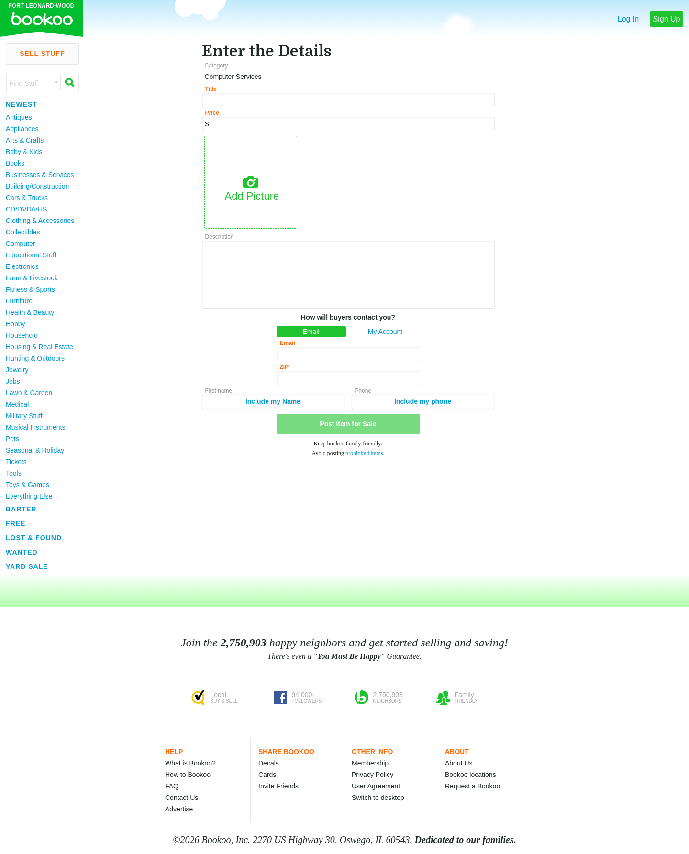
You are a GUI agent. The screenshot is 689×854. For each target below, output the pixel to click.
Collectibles (23, 232)
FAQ (171, 786)
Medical (17, 404)
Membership (370, 763)
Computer (20, 243)
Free (15, 523)
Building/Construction (37, 186)
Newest (21, 104)
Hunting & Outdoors (35, 358)
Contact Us (181, 797)
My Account (385, 331)
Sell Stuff (42, 53)
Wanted (22, 552)
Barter (21, 509)
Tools (14, 473)
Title (211, 89)
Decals (268, 763)
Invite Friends (278, 786)
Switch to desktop (378, 797)
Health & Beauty (30, 312)
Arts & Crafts (25, 140)
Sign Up (666, 19)
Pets (12, 439)
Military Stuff (24, 416)
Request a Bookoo (472, 786)
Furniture (19, 301)
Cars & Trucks (27, 197)
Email (310, 331)
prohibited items (364, 453)
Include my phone (422, 401)
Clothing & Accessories (40, 220)
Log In (628, 19)
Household (22, 335)
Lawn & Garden (29, 393)
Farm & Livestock (31, 278)
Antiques (19, 117)
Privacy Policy (372, 774)
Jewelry (17, 370)
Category (216, 65)
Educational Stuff (31, 255)
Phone (363, 391)
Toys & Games (27, 484)
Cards (267, 774)
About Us (459, 763)
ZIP (284, 367)
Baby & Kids (24, 151)
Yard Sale (27, 566)
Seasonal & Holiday (35, 450)
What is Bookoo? (190, 763)
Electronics (22, 266)
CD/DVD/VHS (26, 209)
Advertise (179, 809)
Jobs (13, 381)
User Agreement (376, 786)
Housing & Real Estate (39, 347)
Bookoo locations (470, 774)
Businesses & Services (40, 174)
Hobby (15, 324)
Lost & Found (34, 538)
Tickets (16, 462)
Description (219, 236)
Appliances (22, 129)
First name (219, 391)
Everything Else (29, 496)
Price (212, 113)
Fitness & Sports (30, 289)
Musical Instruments (35, 427)
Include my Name (272, 401)
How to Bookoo (188, 774)
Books (15, 163)
